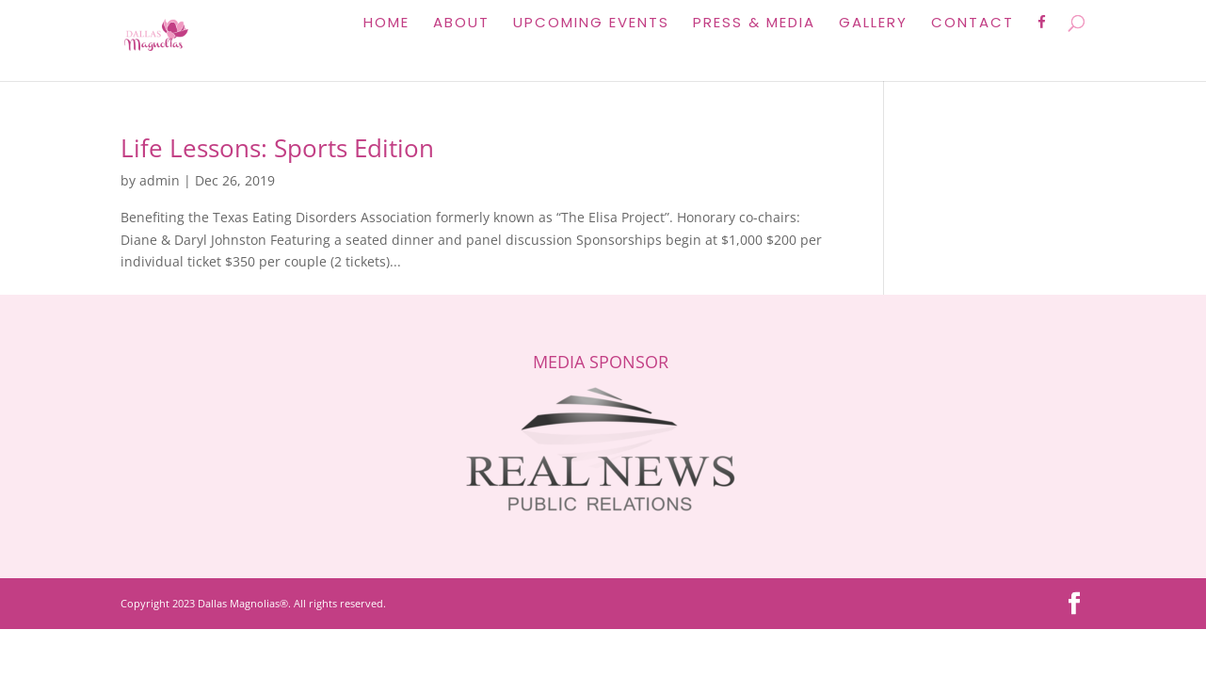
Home (386, 24)
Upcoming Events (591, 24)
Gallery (873, 24)
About (461, 24)
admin (159, 180)
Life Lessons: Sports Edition (277, 148)
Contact (972, 24)
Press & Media (754, 24)
